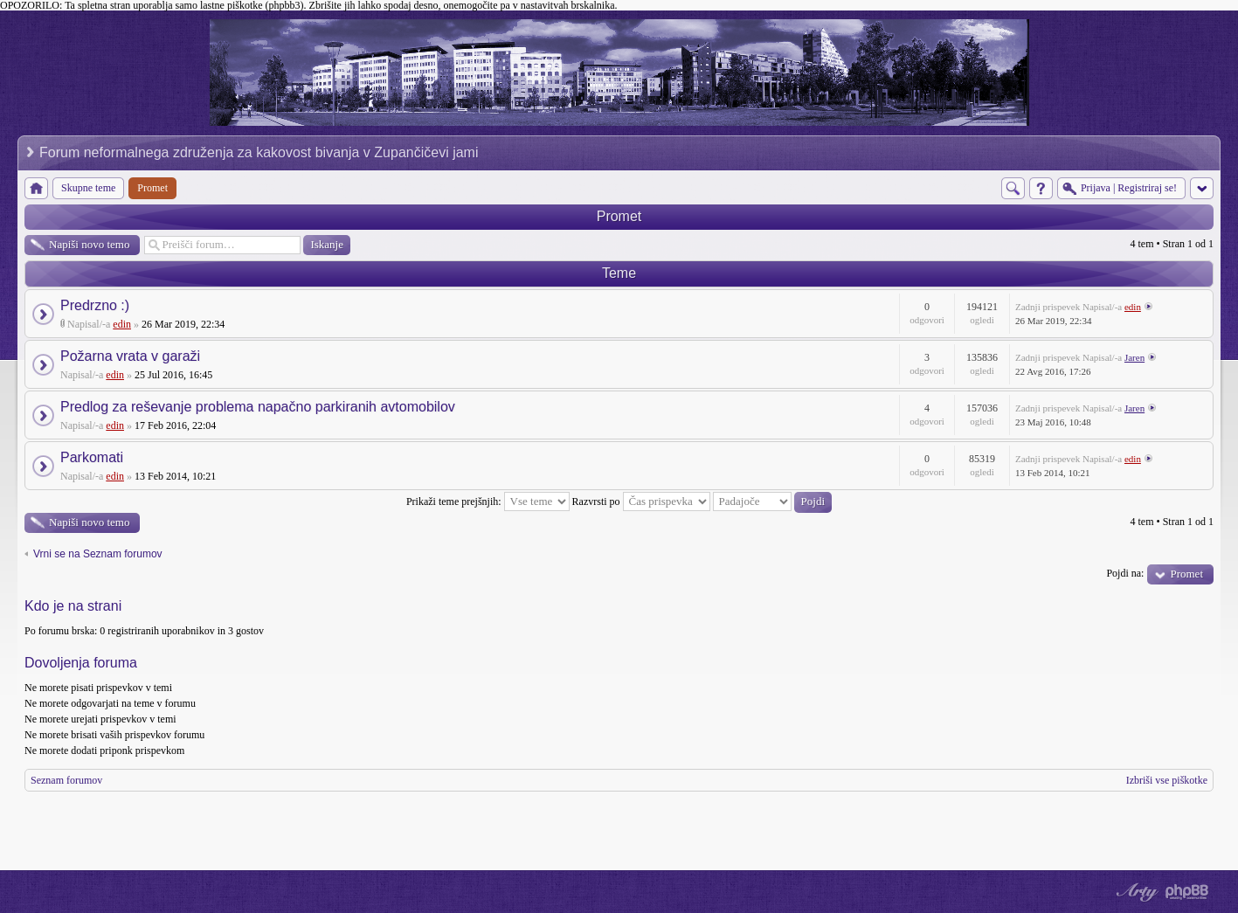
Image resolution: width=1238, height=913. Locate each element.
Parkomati (91, 457)
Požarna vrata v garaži (130, 356)
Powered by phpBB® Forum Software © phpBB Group (1187, 892)
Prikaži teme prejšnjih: (488, 501)
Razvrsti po (641, 501)
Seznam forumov (66, 780)
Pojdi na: (1125, 573)
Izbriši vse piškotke (1166, 780)
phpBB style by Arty (1135, 892)
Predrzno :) (94, 305)
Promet (619, 216)
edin (122, 324)
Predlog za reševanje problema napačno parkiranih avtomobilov (257, 406)
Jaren (1134, 357)
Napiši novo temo (89, 244)
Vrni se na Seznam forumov (98, 554)
